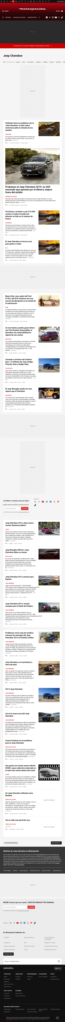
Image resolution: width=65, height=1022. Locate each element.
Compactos (7, 942)
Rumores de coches (35, 870)
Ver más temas (8, 954)
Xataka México (7, 1009)
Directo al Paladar (43, 976)
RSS (54, 501)
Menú (6, 11)
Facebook (50, 17)
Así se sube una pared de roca (17, 820)
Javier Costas (14, 597)
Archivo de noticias (12, 843)
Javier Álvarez (13, 570)
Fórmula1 (15, 870)
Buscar (58, 961)
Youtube (56, 17)
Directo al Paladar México (43, 1010)
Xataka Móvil (7, 979)
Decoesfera (6, 995)
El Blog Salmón (19, 993)
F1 (39, 17)
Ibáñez (11, 543)
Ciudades (45, 62)
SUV (6, 248)
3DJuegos (17, 976)
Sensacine (29, 976)
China (23, 62)
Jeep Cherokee (40, 854)
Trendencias (7, 993)
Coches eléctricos (23, 870)
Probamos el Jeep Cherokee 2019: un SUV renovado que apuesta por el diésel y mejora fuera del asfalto (28, 189)
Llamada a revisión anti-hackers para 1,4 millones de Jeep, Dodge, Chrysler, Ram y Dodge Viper (19, 361)
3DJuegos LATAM (19, 1009)
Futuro (26, 949)
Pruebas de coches (11, 196)
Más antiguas (56, 843)
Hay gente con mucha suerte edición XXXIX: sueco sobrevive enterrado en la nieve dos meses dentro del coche (20, 768)
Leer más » (15, 140)
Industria (8, 134)
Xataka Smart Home (8, 984)
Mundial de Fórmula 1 (50, 949)
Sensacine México (31, 1009)
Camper (18, 62)
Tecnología (8, 368)
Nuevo (58, 11)
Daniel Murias (14, 260)
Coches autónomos (9, 949)
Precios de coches (46, 870)
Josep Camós (13, 682)
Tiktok (62, 17)
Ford (6, 307)
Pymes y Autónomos (20, 995)
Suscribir (24, 508)
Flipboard (58, 501)
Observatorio (32, 17)
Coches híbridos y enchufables (49, 938)
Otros (7, 529)
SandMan (12, 829)
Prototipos (8, 556)
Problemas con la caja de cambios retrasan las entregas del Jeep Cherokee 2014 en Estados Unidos (19, 635)
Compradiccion (7, 998)
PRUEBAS (8, 17)
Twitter (59, 17)
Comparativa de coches (58, 870)
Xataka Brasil (7, 1011)
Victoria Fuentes (15, 143)
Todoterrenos (9, 583)
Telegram (47, 17)
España (51, 62)
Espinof (29, 979)
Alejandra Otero (14, 235)
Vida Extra (17, 979)
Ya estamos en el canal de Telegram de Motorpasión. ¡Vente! (31, 46)
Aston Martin (30, 62)
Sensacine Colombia (32, 1011)
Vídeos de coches (10, 747)
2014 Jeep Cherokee (14, 689)
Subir (56, 968)
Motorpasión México (55, 1009)
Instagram (53, 17)
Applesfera (6, 981)
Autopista (38, 62)
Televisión (58, 62)
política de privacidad (24, 512)
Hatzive (12, 707)
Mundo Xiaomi (7, 986)
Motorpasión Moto (55, 979)
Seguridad (8, 222)
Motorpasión (32, 8)
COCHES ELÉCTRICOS (19, 17)
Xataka (5, 976)
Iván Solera (13, 382)
